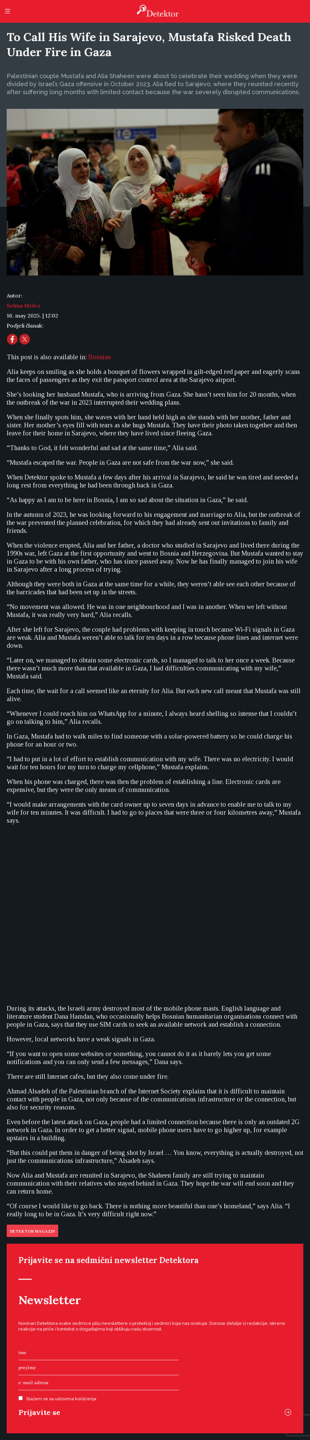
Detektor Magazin (32, 1231)
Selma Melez (23, 305)
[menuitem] (99, 357)
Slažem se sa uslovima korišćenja (61, 1398)
